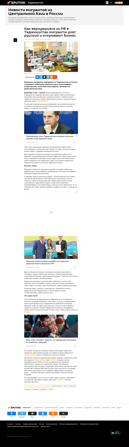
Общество (87, 407)
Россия (65, 386)
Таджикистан (72, 386)
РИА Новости (42, 101)
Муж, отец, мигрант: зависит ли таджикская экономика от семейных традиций (51, 341)
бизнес (52, 360)
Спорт (113, 407)
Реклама (41, 424)
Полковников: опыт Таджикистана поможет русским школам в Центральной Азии (49, 137)
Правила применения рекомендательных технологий (23, 426)
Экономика (79, 407)
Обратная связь (45, 426)
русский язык (43, 389)
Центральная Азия (51, 407)
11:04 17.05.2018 (28, 39)
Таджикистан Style (57, 386)
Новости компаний (51, 424)
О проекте (10, 424)
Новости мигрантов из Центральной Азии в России (37, 386)
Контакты (18, 424)
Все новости (28, 389)
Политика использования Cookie (89, 424)
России (27, 312)
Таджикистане (40, 360)
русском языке (30, 355)
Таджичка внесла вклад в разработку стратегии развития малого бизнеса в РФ (47, 262)
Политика (69, 407)
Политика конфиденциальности (68, 424)
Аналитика (105, 407)
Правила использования (30, 424)
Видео (119, 407)
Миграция (35, 389)
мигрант (60, 380)
